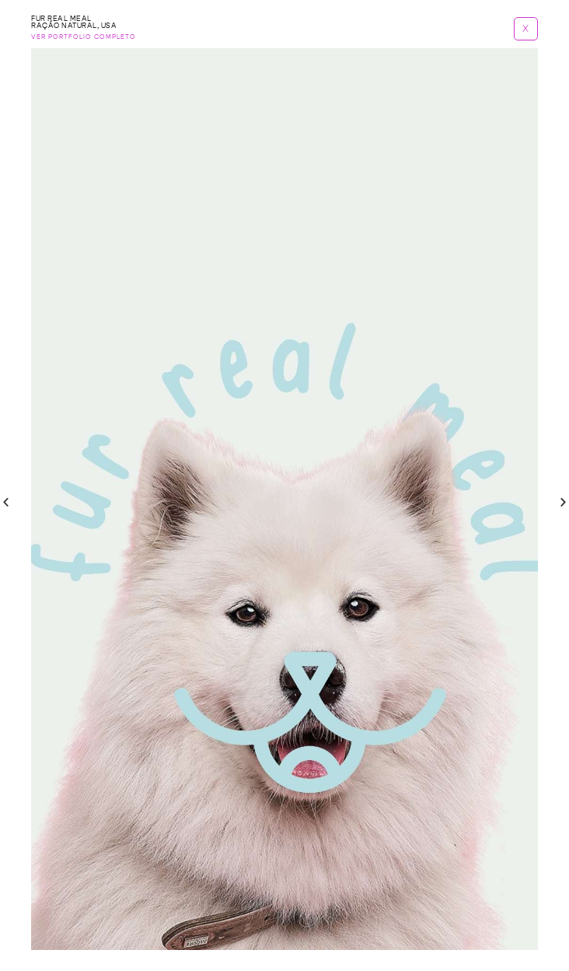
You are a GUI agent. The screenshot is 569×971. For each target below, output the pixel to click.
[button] (6, 502)
